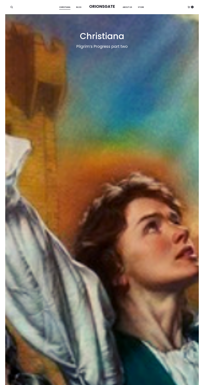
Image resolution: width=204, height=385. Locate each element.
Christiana (64, 7)
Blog (78, 7)
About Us (127, 7)
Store (141, 7)
